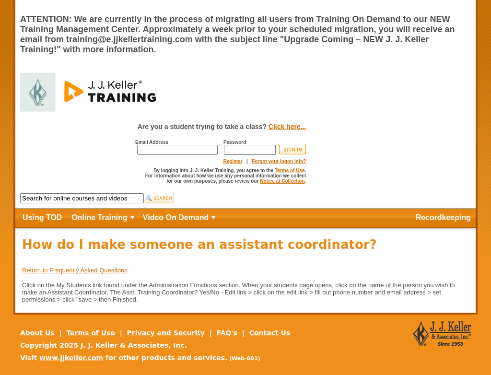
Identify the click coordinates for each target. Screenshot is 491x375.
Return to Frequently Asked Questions (75, 270)
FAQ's (227, 333)
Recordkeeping (443, 217)
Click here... (287, 126)
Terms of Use (290, 170)
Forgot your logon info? (279, 161)
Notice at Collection (282, 181)
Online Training (99, 217)
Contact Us (270, 333)
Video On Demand (176, 217)
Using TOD (42, 217)
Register (233, 161)
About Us (37, 333)
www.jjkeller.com (71, 358)
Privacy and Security (166, 333)
